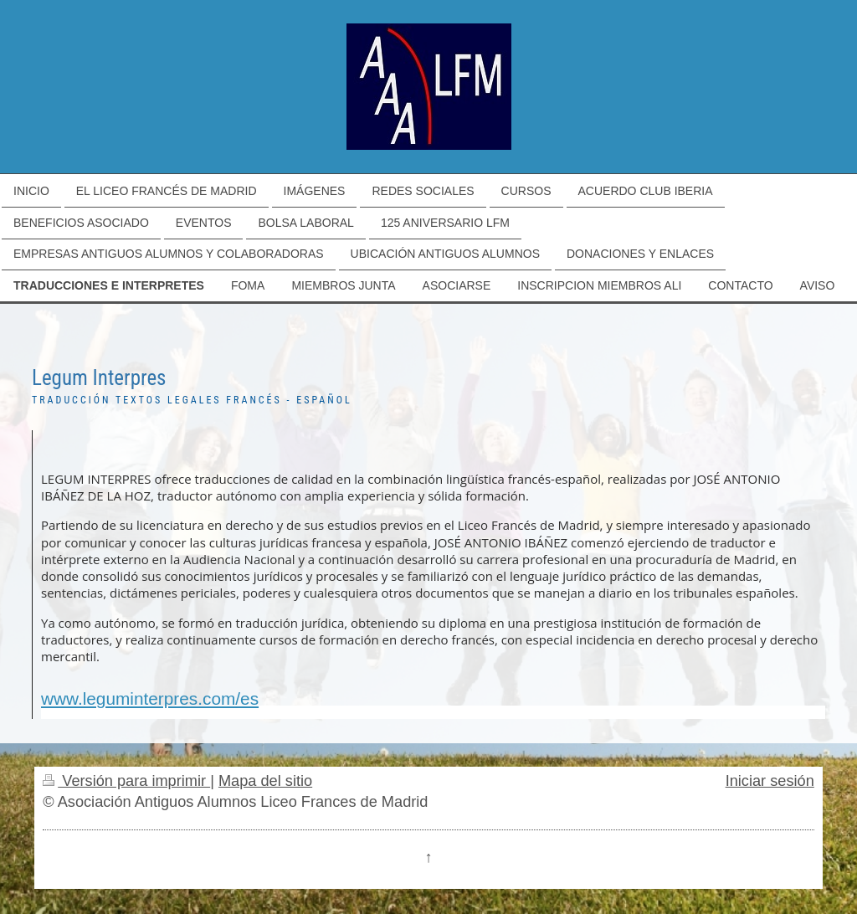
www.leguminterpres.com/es (150, 698)
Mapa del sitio (265, 781)
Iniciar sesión (770, 781)
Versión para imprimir (126, 781)
